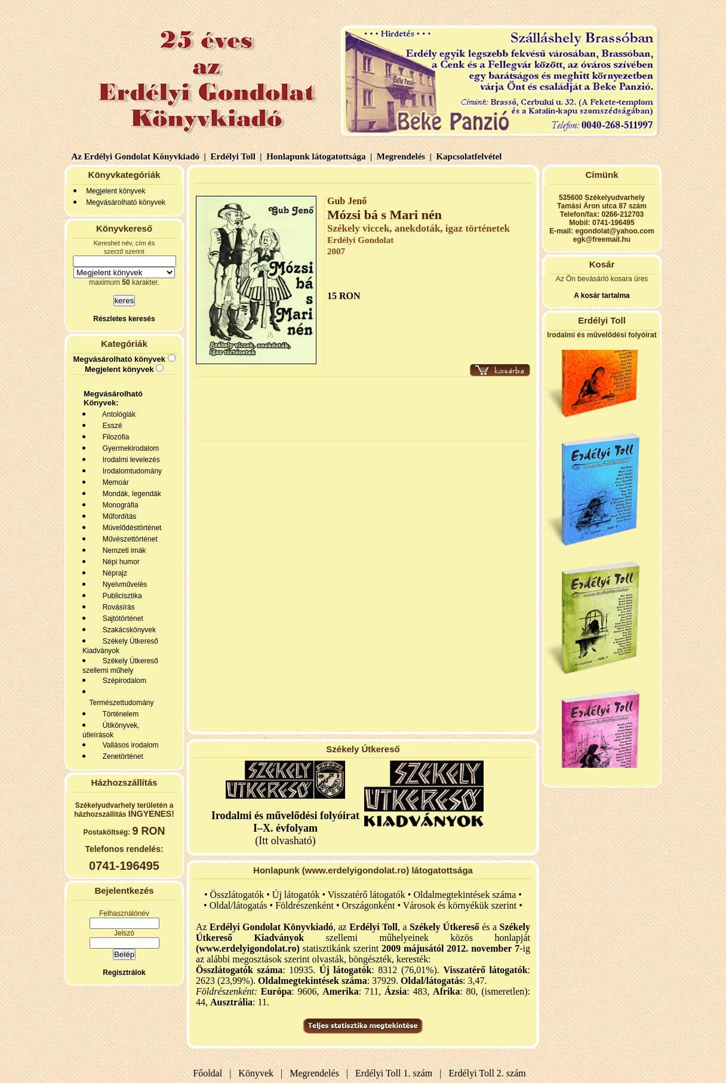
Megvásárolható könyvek (125, 202)
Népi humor (119, 562)
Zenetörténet (121, 756)
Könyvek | (257, 1073)
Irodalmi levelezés (129, 460)
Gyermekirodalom (129, 448)
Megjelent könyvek (115, 191)
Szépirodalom (122, 680)
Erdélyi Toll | (235, 156)
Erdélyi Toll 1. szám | (395, 1073)
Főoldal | (212, 1073)
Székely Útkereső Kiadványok (120, 646)
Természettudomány (119, 703)
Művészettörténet (128, 539)
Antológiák (117, 414)
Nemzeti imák (122, 550)
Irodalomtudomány (130, 471)
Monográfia (119, 505)
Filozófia (114, 437)
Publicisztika (120, 596)
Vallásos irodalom (129, 745)
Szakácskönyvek (127, 630)
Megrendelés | (403, 156)
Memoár (114, 482)
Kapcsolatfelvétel (470, 156)
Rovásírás (117, 607)
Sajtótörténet (121, 618)
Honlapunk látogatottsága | (318, 156)
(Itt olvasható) (285, 828)
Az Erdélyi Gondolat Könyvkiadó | (139, 156)
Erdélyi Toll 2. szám (488, 1073)
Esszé (110, 425)
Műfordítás (117, 516)
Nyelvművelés (123, 584)
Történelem (119, 714)
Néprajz (113, 573)
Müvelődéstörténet (130, 528)
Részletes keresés (124, 319)
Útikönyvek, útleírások (111, 730)
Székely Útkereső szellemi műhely (120, 666)
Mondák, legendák (130, 494)
